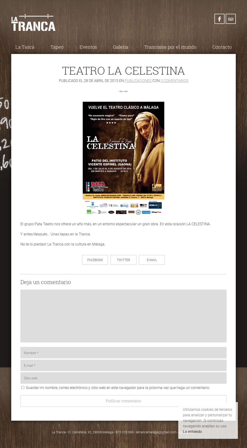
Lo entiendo (192, 431)
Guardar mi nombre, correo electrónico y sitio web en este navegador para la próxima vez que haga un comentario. (118, 387)
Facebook (95, 260)
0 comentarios (174, 80)
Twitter (123, 260)
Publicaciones (138, 80)
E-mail (152, 260)
